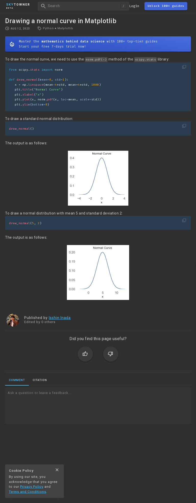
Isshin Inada (60, 318)
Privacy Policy (31, 487)
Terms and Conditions (27, 492)
